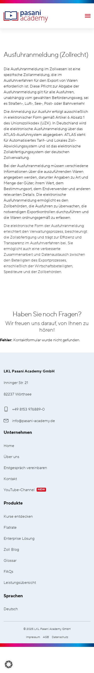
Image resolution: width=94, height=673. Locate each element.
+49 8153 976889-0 (24, 409)
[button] (8, 664)
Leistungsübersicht (20, 582)
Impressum (33, 637)
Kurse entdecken (18, 516)
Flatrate (10, 527)
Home (9, 446)
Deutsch (11, 609)
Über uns (11, 457)
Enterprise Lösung (19, 538)
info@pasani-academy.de (29, 420)
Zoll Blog (11, 549)
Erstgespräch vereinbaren (25, 468)
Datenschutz (60, 637)
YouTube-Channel (25, 490)
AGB (46, 637)
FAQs (8, 571)
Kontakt (10, 479)
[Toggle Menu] (88, 15)
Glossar (10, 560)
